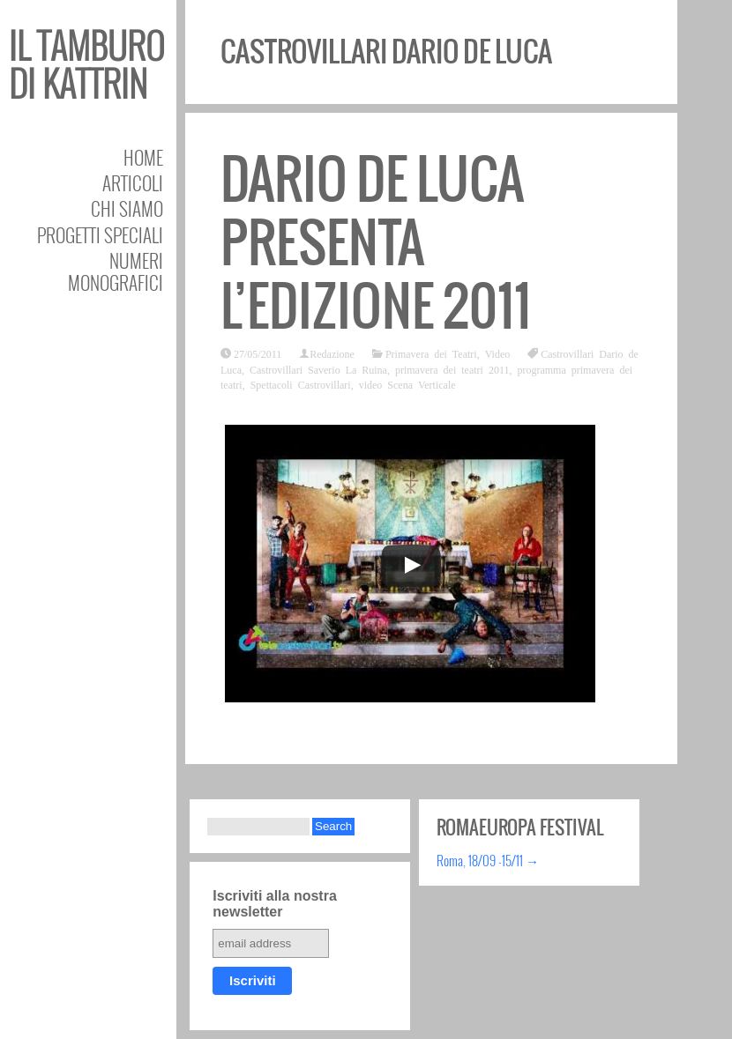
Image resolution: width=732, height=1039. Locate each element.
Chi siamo (127, 208)
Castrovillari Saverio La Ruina (318, 369)
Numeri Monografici (115, 271)
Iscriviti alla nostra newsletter (275, 903)
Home (143, 157)
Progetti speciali (100, 235)
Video (498, 353)
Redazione (332, 353)
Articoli (132, 183)
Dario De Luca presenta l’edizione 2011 (375, 242)
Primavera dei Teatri (431, 353)
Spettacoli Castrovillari (300, 384)
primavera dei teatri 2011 (452, 369)
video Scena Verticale (407, 384)
